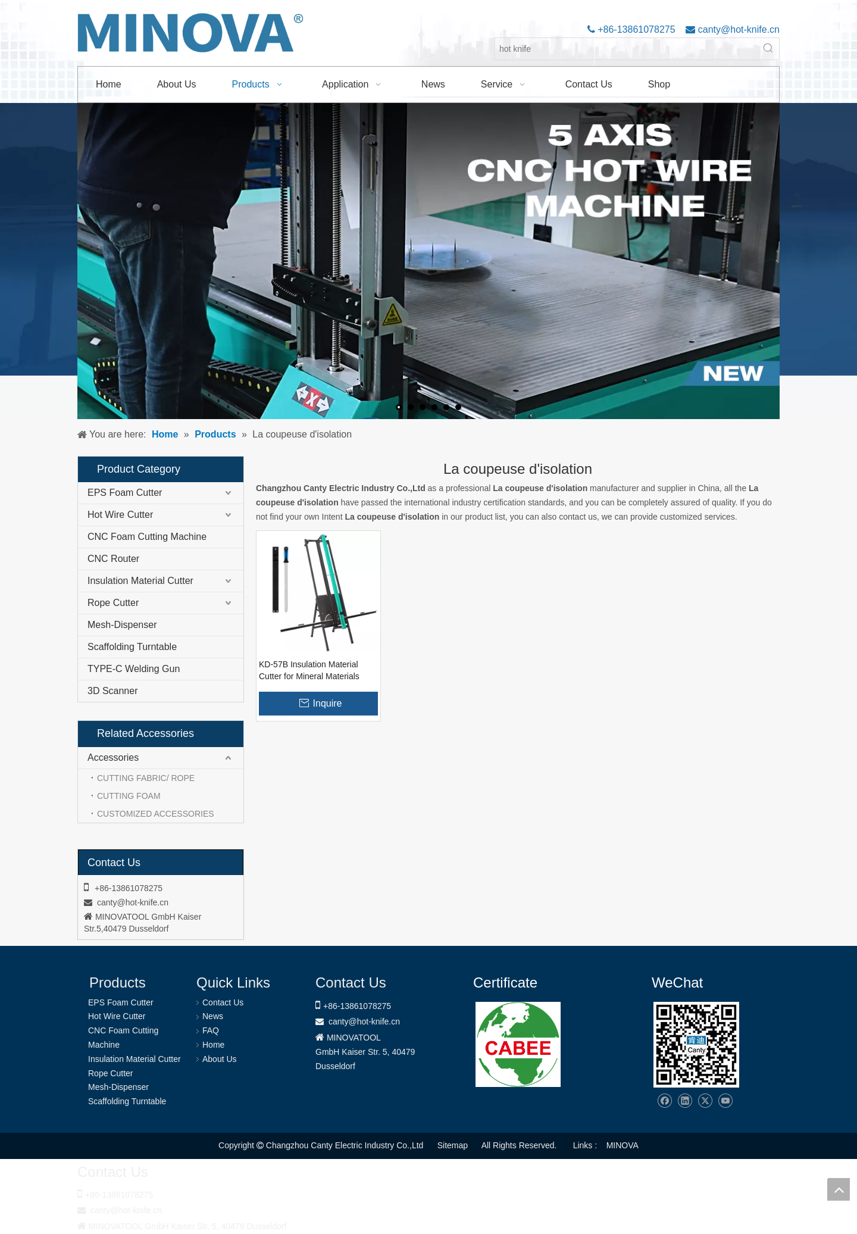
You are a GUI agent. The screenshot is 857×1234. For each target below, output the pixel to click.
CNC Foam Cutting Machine (147, 537)
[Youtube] (725, 1101)
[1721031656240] (518, 1044)
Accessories (113, 757)
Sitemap (452, 1145)
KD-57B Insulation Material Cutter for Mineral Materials (309, 670)
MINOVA (622, 1145)
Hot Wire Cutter (120, 515)
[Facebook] (664, 1101)
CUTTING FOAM (129, 796)
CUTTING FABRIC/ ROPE (146, 778)
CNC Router (113, 559)
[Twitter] (705, 1101)
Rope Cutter (113, 603)
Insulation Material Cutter (140, 581)
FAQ (210, 1030)
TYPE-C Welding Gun (133, 669)
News (212, 1016)
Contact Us (222, 1002)
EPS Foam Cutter (124, 493)
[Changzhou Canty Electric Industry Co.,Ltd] (696, 1045)
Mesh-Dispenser (122, 625)
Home (213, 1044)
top (838, 1189)
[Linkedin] (684, 1101)
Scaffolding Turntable (132, 647)
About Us (219, 1059)
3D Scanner (112, 691)
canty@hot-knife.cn (737, 29)
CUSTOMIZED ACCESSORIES (155, 813)
